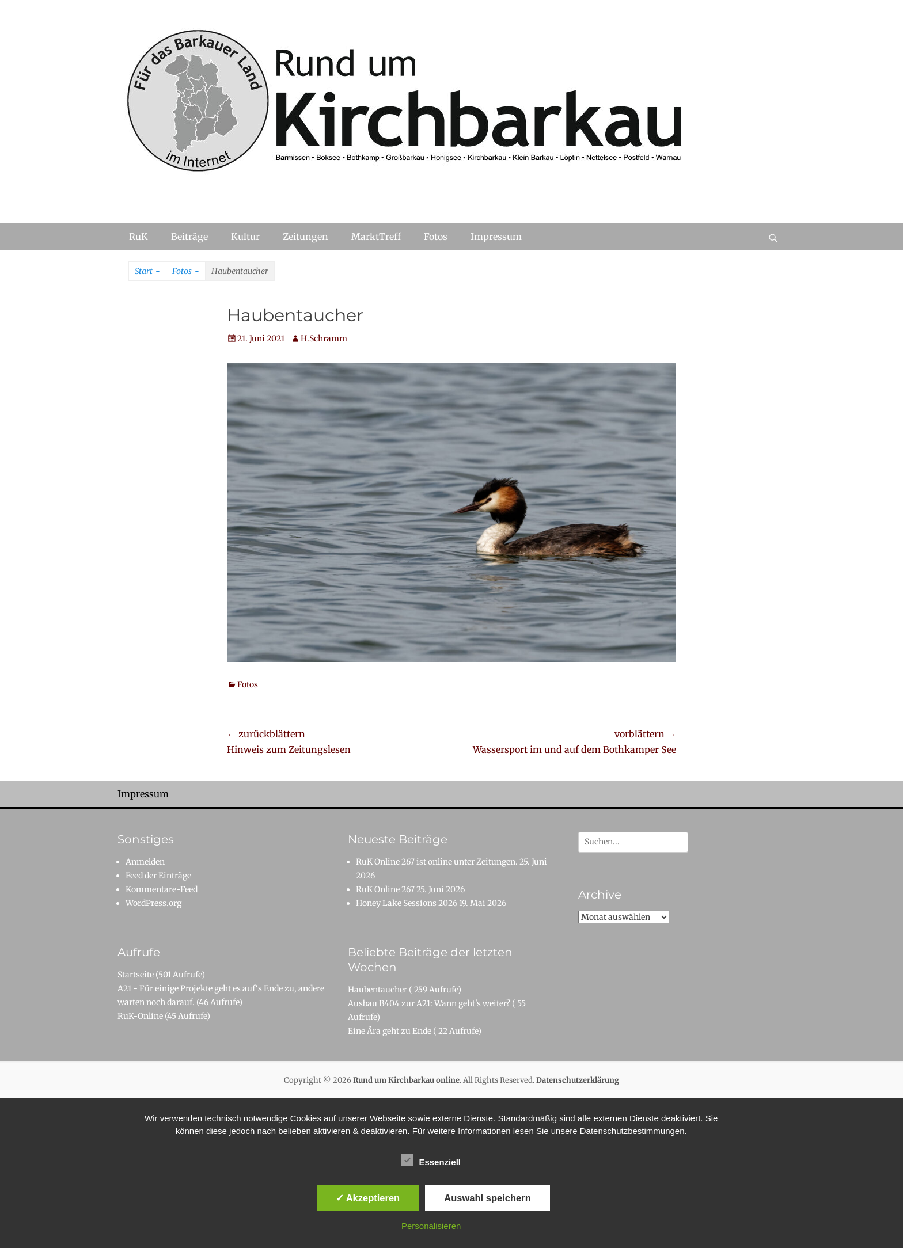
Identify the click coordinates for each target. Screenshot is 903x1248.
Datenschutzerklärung (577, 1080)
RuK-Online (140, 1016)
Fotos (435, 236)
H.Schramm (324, 338)
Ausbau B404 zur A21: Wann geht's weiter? (429, 1003)
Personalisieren (431, 1226)
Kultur (245, 236)
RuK (138, 236)
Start (147, 272)
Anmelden (145, 862)
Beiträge (189, 236)
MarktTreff (376, 236)
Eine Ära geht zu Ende (389, 1031)
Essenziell (431, 1160)
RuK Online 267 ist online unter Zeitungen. (437, 862)
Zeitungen (305, 236)
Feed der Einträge (158, 875)
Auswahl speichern (487, 1198)
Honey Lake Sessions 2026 (406, 903)
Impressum (496, 236)
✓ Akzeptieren (368, 1198)
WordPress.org (153, 903)
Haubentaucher (377, 989)
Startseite (135, 974)
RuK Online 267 (385, 889)
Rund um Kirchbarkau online (406, 1080)
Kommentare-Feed (162, 889)
